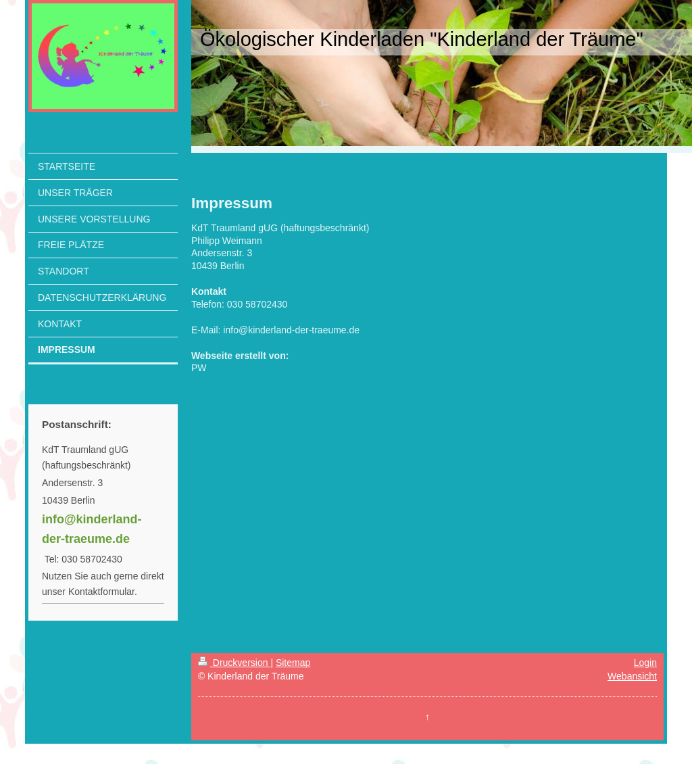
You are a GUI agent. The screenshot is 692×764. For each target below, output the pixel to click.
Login (645, 662)
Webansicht (632, 676)
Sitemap (293, 662)
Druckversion (234, 662)
